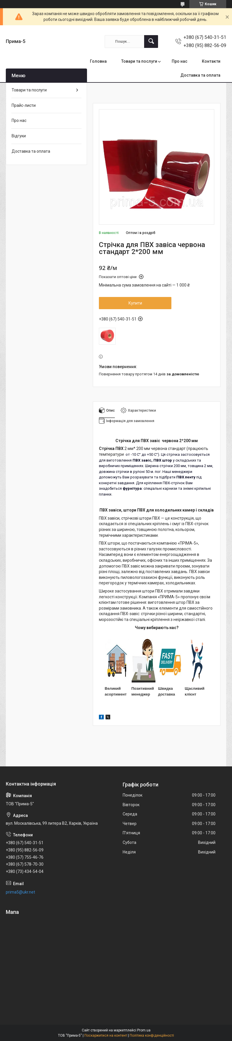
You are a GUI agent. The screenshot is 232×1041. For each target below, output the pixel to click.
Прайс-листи (24, 105)
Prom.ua (144, 1030)
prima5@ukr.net (20, 892)
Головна (98, 61)
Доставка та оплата (200, 75)
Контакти (211, 61)
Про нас (179, 61)
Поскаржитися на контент (105, 1035)
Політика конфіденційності (152, 1035)
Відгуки (19, 136)
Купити (135, 303)
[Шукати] (151, 41)
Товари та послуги (139, 61)
